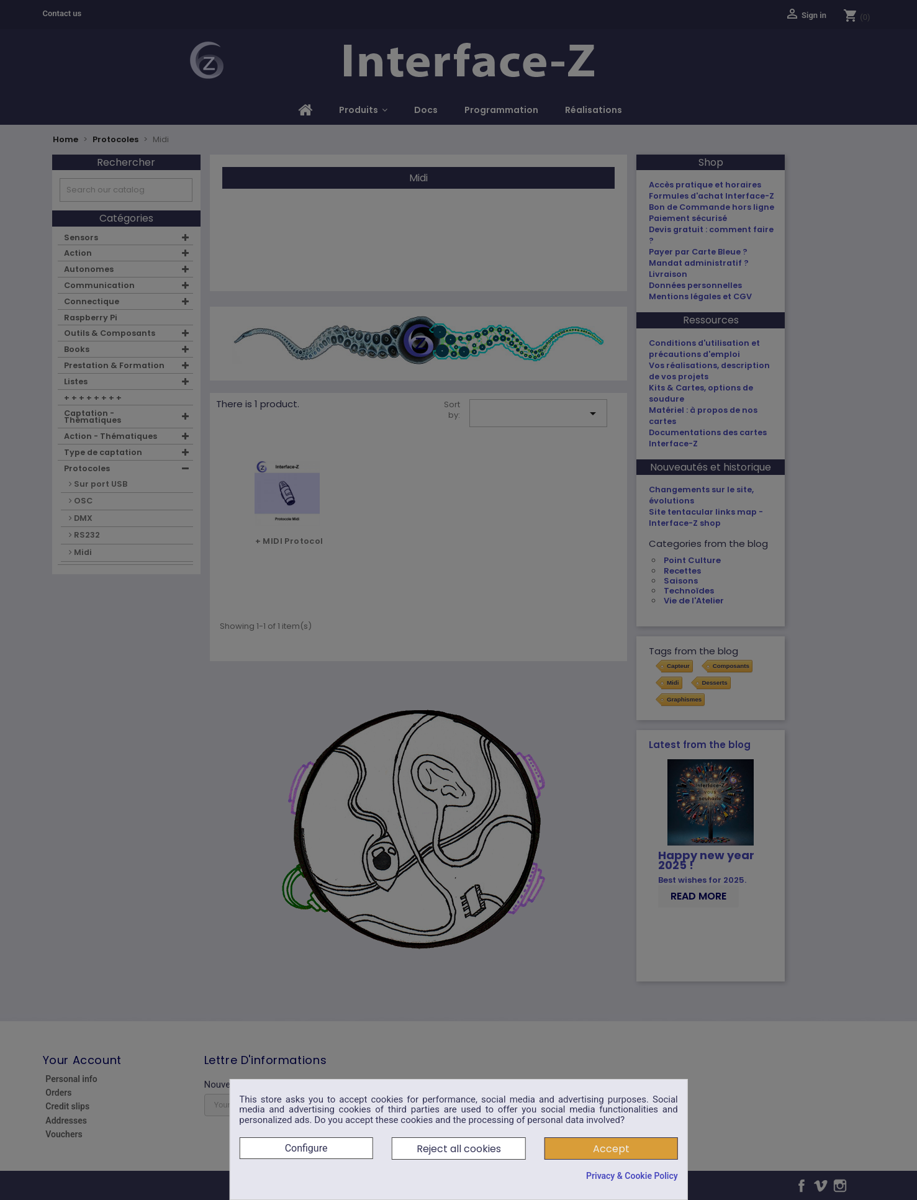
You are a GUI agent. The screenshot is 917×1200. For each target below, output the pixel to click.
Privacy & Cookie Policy (632, 1176)
